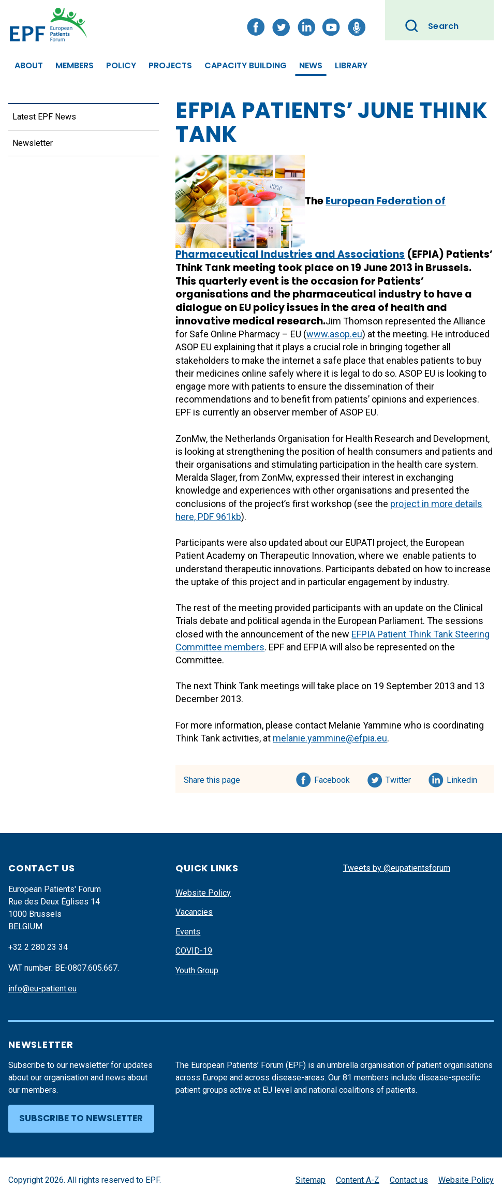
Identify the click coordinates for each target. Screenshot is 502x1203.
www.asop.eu (334, 334)
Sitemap (311, 1180)
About (28, 65)
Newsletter (32, 143)
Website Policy (203, 893)
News (310, 65)
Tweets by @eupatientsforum (396, 868)
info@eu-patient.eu (42, 988)
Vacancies (194, 912)
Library (351, 65)
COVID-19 (193, 951)
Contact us (409, 1180)
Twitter (401, 778)
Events (187, 932)
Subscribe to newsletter (81, 1118)
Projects (170, 65)
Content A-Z (357, 1180)
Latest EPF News (44, 117)
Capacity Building (245, 65)
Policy (121, 65)
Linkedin (462, 778)
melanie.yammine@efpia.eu (330, 738)
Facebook (332, 778)
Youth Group (196, 970)
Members (74, 65)
